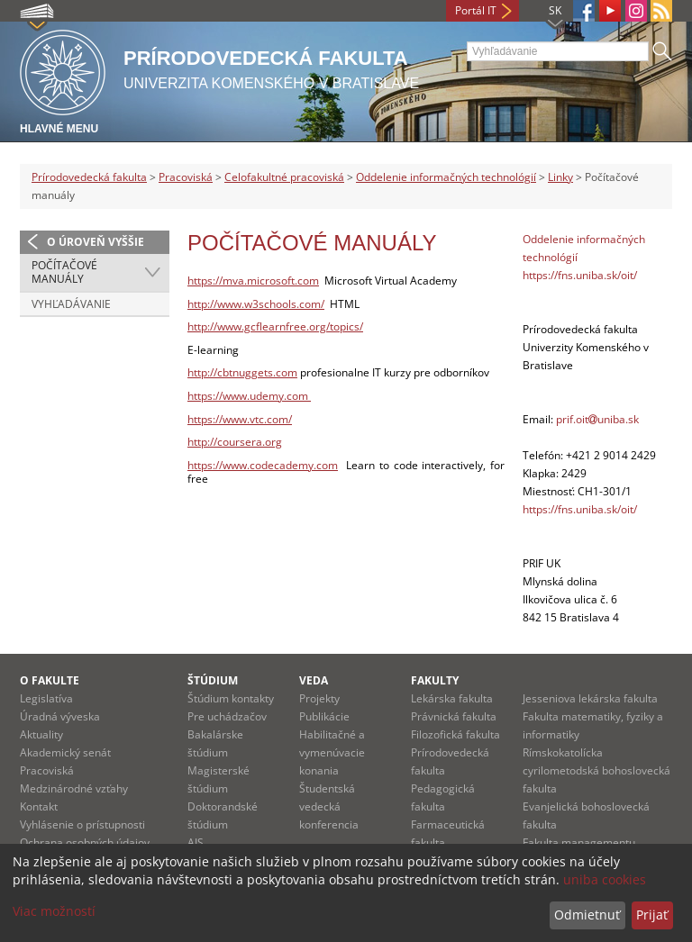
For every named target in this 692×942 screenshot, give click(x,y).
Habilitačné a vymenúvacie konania (332, 752)
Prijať (652, 914)
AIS (195, 842)
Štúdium (212, 680)
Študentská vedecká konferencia (329, 806)
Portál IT (475, 10)
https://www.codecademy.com (262, 465)
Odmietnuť (587, 914)
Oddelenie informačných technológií (446, 177)
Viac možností (54, 910)
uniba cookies (604, 879)
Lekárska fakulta (452, 698)
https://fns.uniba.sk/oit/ (580, 275)
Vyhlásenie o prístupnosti (82, 824)
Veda (313, 680)
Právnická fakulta (453, 716)
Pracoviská (186, 177)
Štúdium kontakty (230, 698)
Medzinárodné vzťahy (74, 788)
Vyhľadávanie (71, 304)
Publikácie (324, 716)
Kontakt (39, 806)
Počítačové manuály (64, 272)
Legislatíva (46, 698)
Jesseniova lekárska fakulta (590, 698)
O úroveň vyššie (95, 241)
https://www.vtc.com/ (239, 419)
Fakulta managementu (579, 842)
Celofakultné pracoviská (284, 177)
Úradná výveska (60, 716)
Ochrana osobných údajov (85, 842)
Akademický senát (65, 752)
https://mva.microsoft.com (253, 280)
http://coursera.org (234, 441)
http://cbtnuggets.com (242, 372)
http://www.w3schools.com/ (255, 304)
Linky (560, 177)
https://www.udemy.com (249, 395)
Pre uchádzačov (227, 716)
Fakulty (435, 680)
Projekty (319, 698)
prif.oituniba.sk (597, 419)
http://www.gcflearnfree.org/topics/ (275, 326)
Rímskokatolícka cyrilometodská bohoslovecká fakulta (596, 770)
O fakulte (49, 680)
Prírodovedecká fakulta (89, 177)
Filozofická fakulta (455, 734)
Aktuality (41, 734)
